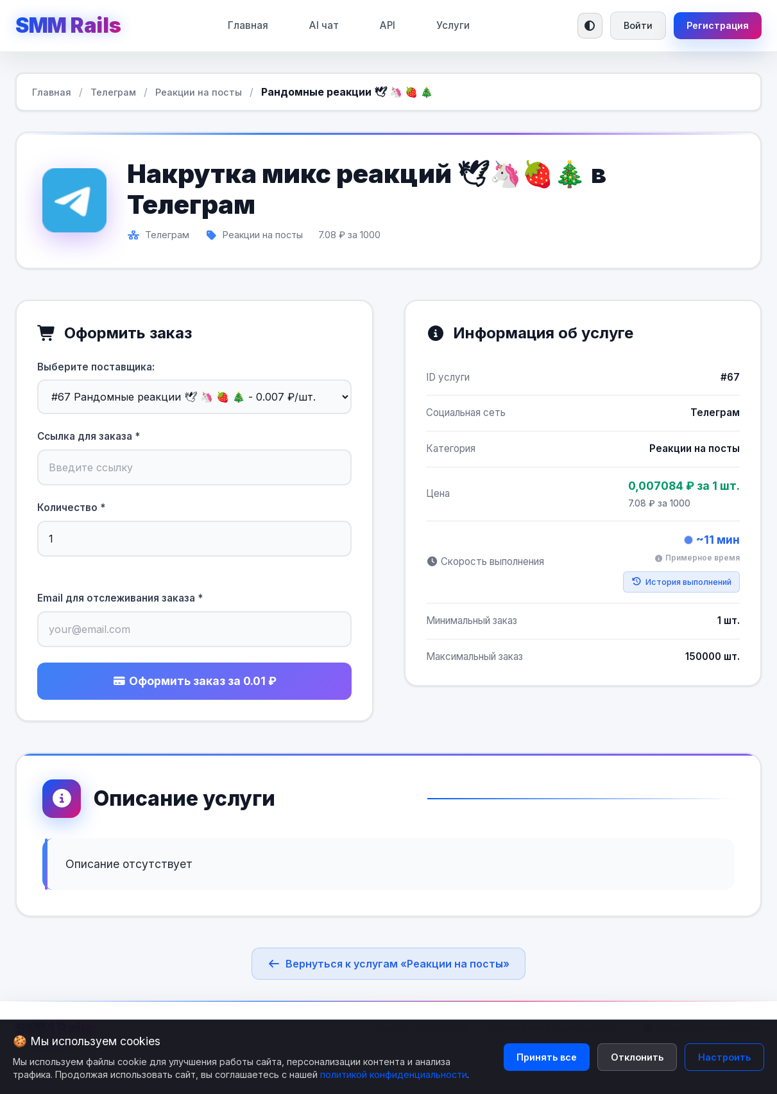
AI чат (324, 25)
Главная (248, 25)
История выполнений (681, 582)
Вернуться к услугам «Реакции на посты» (388, 963)
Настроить (724, 1057)
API (387, 25)
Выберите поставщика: (96, 367)
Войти (638, 25)
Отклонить (637, 1057)
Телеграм (113, 92)
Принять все (547, 1057)
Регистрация (718, 25)
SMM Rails (68, 25)
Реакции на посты (198, 92)
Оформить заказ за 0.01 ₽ (194, 681)
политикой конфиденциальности (393, 1074)
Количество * (71, 507)
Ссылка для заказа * (88, 436)
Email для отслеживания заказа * (120, 598)
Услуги (453, 25)
